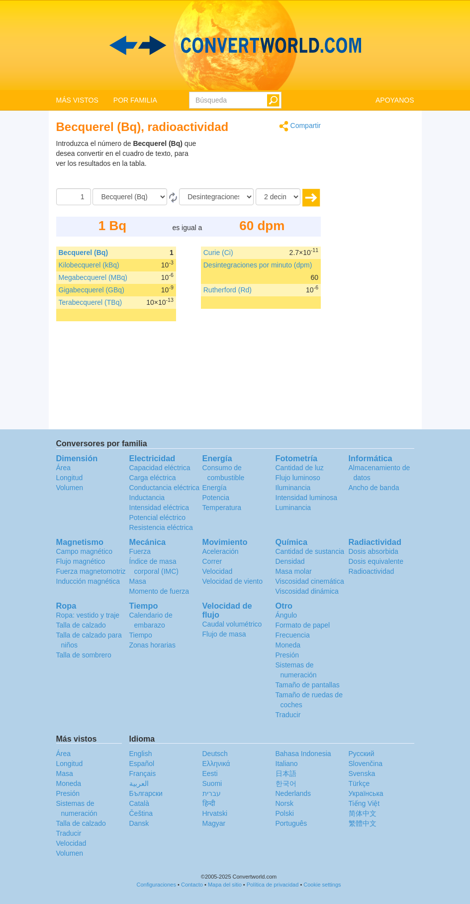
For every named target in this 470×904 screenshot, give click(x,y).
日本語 (286, 773)
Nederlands (293, 793)
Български (146, 793)
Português (291, 823)
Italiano (287, 764)
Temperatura (222, 508)
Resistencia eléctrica (161, 527)
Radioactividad (371, 571)
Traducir (288, 715)
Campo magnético (84, 551)
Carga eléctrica (152, 478)
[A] (216, 196)
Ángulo (286, 615)
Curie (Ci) (218, 253)
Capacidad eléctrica (159, 468)
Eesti (210, 773)
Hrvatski (215, 813)
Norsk (285, 803)
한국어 (286, 783)
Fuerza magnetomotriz (91, 571)
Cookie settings (322, 885)
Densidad (290, 561)
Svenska (362, 773)
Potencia (215, 498)
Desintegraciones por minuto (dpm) (257, 265)
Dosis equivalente (376, 561)
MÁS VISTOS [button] (77, 100)
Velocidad (217, 571)
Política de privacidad (273, 885)
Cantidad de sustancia (310, 551)
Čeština (141, 813)
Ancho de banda (374, 488)
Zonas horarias (152, 645)
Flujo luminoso (298, 478)
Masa (137, 581)
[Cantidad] (73, 196)
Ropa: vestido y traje (88, 615)
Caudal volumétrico (232, 624)
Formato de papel (303, 625)
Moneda (288, 645)
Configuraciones (156, 885)
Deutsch (215, 754)
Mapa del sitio (225, 885)
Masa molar (294, 571)
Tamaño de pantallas (308, 685)
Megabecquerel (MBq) (93, 277)
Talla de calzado (81, 625)
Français (142, 773)
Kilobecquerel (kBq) (89, 265)
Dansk (139, 823)
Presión (287, 655)
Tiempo (140, 635)
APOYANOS (395, 100)
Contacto (192, 885)
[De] (130, 196)
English (140, 754)
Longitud (69, 478)
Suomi (212, 783)
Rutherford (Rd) (227, 290)
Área (63, 468)
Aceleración (220, 551)
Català (139, 803)
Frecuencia (293, 635)
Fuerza (140, 551)
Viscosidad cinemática (310, 581)
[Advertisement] (258, 163)
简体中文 (362, 813)
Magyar (214, 823)
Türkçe (359, 783)
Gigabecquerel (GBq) (91, 290)
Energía (214, 488)
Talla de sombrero (83, 655)
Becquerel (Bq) (83, 253)
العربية (139, 783)
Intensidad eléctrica (159, 508)
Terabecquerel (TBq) (90, 302)
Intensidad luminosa (307, 498)
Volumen (69, 488)
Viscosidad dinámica (307, 591)
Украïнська (366, 793)
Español (142, 764)
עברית (211, 793)
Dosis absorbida (373, 551)
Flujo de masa (224, 634)
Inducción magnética (88, 581)
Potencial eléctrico (157, 517)
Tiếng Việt (364, 803)
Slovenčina (366, 764)
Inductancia (147, 498)
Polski (285, 813)
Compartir (300, 126)
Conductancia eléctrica (164, 488)
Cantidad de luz (300, 468)
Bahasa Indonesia (303, 754)
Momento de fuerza (159, 591)
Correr (212, 561)
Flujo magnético (80, 561)
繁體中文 (362, 823)
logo (235, 45)
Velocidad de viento (232, 581)
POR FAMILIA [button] (135, 100)
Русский (362, 754)
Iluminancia (293, 488)
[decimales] (278, 196)
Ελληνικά (216, 764)
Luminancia (293, 508)
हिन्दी (208, 803)
